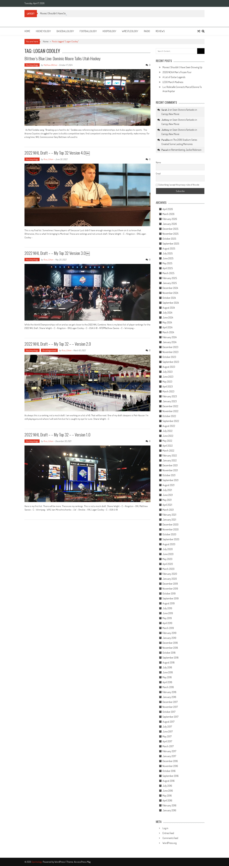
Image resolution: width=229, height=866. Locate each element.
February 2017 (169, 751)
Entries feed (168, 833)
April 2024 (167, 327)
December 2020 (170, 524)
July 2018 (167, 667)
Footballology (88, 31)
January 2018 (169, 697)
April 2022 (168, 445)
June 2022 (168, 435)
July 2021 (167, 490)
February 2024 (170, 337)
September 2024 (171, 302)
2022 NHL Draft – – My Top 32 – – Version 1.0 (57, 434)
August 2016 (169, 780)
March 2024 (168, 332)
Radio (147, 31)
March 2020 (168, 568)
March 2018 (168, 687)
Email (158, 173)
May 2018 (167, 677)
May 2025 (167, 263)
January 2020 (170, 578)
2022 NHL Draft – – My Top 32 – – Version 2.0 (57, 344)
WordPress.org (170, 843)
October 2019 (169, 593)
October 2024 (169, 297)
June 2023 (168, 376)
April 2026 (168, 209)
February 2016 (169, 805)
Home (27, 31)
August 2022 (169, 426)
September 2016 (171, 775)
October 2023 (169, 357)
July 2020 (168, 549)
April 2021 (167, 504)
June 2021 (168, 495)
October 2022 (169, 416)
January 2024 (169, 342)
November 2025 (170, 233)
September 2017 (170, 716)
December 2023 (170, 347)
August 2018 (169, 662)
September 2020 (171, 539)
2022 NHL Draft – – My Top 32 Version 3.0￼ (57, 253)
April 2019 (167, 623)
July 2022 (168, 430)
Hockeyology (43, 31)
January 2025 (170, 283)
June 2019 (168, 613)
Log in (165, 828)
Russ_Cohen (48, 159)
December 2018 (170, 642)
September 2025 (171, 243)
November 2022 (170, 411)
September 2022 (171, 421)
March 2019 (168, 628)
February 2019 (169, 633)
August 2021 (168, 485)
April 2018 (167, 682)
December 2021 (170, 465)
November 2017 (170, 706)
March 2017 (168, 746)
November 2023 (170, 352)
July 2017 (167, 726)
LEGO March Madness (173, 82)
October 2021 (169, 475)
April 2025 (168, 268)
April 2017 (167, 741)
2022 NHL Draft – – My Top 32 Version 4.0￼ (57, 153)
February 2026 (170, 219)
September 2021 (170, 480)
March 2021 (168, 509)
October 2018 (169, 652)
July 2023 (168, 371)
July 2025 (168, 253)
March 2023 (168, 391)
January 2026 (170, 223)
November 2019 (170, 588)
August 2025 (169, 248)
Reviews (160, 31)
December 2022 (170, 406)
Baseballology (65, 31)
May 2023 (167, 381)
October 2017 (169, 711)
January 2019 (169, 637)
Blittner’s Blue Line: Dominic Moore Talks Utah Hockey (62, 58)
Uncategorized (49, 350)
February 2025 (170, 278)
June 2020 (168, 554)
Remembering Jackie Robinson (186, 149)
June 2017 (168, 731)
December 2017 (170, 702)
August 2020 (169, 544)
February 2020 (170, 573)
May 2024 (167, 322)
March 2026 (168, 214)
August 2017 (168, 721)
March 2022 (168, 450)
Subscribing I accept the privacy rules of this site (177, 184)
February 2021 (169, 514)
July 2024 (167, 312)
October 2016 (169, 771)
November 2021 (170, 470)
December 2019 (170, 583)
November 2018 (170, 647)
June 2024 (168, 317)
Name (158, 162)
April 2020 (168, 564)
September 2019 (171, 598)
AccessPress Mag (82, 861)
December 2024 (170, 288)
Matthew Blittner (50, 65)
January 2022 (170, 460)
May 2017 (167, 736)
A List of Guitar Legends (174, 77)
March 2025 (168, 273)
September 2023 (171, 361)
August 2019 (169, 603)
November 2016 (170, 766)
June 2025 (168, 258)
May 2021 (167, 499)
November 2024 (170, 292)
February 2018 (169, 692)
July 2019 (167, 608)
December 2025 (170, 228)
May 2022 (167, 440)
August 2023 (169, 366)
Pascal (164, 149)
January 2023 (170, 401)
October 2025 (169, 238)
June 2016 (168, 790)
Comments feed (170, 838)
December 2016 (170, 761)
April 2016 (167, 800)
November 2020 (171, 529)
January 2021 (169, 519)
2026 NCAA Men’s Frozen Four (177, 72)
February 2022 (170, 455)
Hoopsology (109, 31)
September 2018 (171, 657)
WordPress (60, 861)
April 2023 (168, 386)
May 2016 (167, 795)
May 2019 (167, 618)
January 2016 (169, 810)
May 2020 (167, 559)
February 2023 (170, 396)
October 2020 (169, 534)
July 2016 (167, 785)
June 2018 (168, 672)
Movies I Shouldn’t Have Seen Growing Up (182, 67)
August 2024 (169, 307)
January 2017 (169, 756)
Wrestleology (130, 31)
